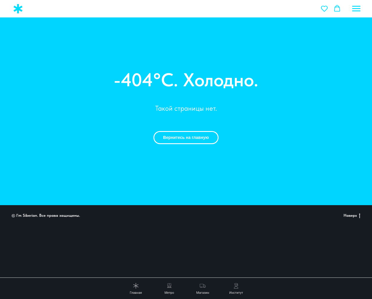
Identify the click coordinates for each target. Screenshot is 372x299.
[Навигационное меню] (356, 9)
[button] (324, 8)
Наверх (352, 215)
